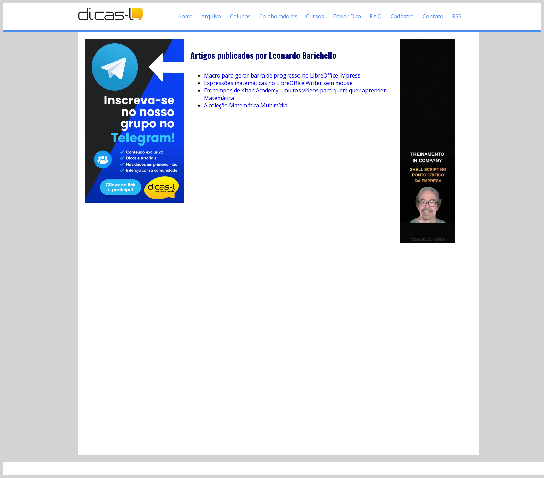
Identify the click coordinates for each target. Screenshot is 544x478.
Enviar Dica (347, 16)
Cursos (315, 16)
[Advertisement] (427, 346)
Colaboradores (278, 16)
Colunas (240, 16)
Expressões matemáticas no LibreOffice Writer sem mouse (278, 83)
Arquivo (211, 16)
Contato (433, 16)
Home (185, 16)
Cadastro (402, 16)
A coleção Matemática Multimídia (245, 105)
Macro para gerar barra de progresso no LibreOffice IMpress (282, 75)
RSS (456, 16)
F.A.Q (376, 16)
